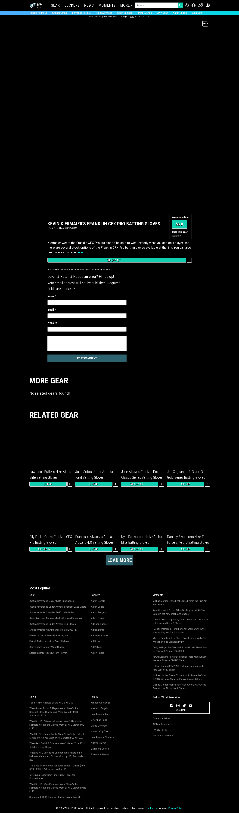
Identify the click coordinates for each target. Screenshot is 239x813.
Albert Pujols (97, 652)
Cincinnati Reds (99, 719)
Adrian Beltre (97, 629)
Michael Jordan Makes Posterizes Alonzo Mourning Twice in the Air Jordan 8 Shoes (179, 686)
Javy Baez (162, 12)
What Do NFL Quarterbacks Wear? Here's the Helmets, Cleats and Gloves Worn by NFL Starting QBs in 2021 (57, 736)
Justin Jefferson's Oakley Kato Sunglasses (51, 601)
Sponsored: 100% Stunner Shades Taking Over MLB (55, 797)
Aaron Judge (180, 12)
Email (51, 309)
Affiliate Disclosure (162, 724)
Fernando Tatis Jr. (82, 12)
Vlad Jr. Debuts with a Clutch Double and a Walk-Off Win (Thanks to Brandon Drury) (179, 640)
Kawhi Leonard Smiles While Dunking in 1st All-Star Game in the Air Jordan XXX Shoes (179, 612)
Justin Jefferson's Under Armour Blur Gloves (52, 624)
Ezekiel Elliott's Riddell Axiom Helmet (48, 652)
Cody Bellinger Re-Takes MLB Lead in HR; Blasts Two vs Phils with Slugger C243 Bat (180, 649)
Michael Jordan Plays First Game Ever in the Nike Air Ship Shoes (180, 603)
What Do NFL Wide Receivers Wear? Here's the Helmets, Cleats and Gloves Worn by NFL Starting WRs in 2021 (57, 788)
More (125, 6)
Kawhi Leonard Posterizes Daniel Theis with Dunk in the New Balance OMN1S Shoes (179, 658)
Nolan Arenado (104, 12)
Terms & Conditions (163, 735)
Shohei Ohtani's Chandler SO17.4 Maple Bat (51, 612)
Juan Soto (197, 12)
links (132, 16)
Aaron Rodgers (99, 612)
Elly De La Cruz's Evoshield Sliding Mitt (49, 635)
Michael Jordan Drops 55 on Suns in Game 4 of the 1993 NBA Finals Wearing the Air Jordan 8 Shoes (179, 677)
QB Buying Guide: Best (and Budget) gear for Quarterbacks (52, 777)
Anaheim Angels (99, 708)
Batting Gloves (90, 269)
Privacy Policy (160, 729)
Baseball (106, 269)
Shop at (117, 260)
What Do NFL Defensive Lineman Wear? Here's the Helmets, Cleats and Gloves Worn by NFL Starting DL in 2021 (57, 756)
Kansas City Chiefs (101, 731)
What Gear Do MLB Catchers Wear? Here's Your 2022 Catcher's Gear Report (57, 745)
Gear (55, 6)
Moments (107, 6)
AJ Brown (96, 641)
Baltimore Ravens (100, 754)
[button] (208, 5)
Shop (47, 484)
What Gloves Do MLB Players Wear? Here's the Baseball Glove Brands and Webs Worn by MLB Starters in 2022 (53, 712)
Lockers (72, 6)
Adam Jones (97, 618)
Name (51, 296)
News (89, 6)
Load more (119, 560)
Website (52, 323)
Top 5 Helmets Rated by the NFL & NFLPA (51, 702)
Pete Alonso (145, 12)
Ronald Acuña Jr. (38, 12)
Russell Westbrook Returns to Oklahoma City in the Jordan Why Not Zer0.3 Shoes (179, 630)
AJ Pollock (96, 647)
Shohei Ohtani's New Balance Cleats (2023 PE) (53, 629)
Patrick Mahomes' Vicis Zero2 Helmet (49, 641)
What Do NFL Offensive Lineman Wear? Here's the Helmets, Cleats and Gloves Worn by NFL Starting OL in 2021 (56, 725)
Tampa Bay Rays (70, 269)
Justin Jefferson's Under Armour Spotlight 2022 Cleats (57, 606)
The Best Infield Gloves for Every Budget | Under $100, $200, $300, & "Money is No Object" (57, 767)
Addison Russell (99, 624)
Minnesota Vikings (100, 702)
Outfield (54, 269)
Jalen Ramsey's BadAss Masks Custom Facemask (55, 618)
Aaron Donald (98, 601)
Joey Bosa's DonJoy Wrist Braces (47, 647)
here (80, 252)
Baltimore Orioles (100, 748)
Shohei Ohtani (59, 12)
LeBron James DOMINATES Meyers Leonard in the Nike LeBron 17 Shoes (179, 668)
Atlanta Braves (98, 743)
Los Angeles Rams (101, 714)
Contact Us (152, 808)
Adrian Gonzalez (99, 635)
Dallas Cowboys (99, 725)
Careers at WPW (161, 718)
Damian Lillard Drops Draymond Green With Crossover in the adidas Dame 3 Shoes (181, 621)
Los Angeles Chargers (102, 737)
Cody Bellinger (125, 12)
